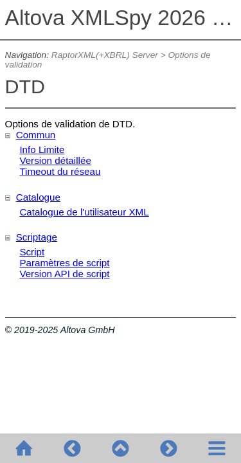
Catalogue (38, 197)
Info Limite (41, 149)
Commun (36, 134)
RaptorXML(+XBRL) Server (104, 55)
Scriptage (36, 237)
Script (31, 251)
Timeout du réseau (59, 171)
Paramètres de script (64, 262)
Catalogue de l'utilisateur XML (83, 211)
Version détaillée (55, 160)
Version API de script (64, 273)
